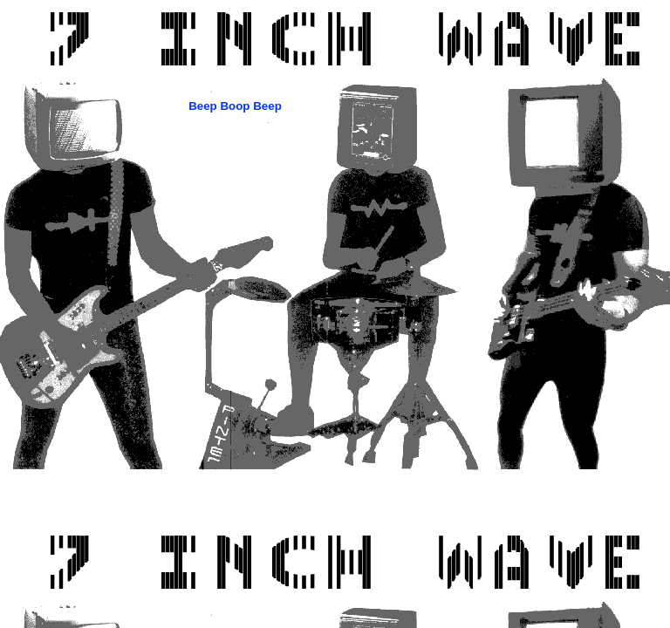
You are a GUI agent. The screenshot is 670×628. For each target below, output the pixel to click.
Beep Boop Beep (235, 106)
